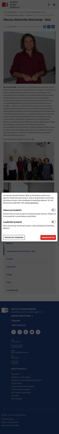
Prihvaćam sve (48, 237)
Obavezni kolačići (12, 210)
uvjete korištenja (31, 203)
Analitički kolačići (12, 222)
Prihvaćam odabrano (13, 237)
